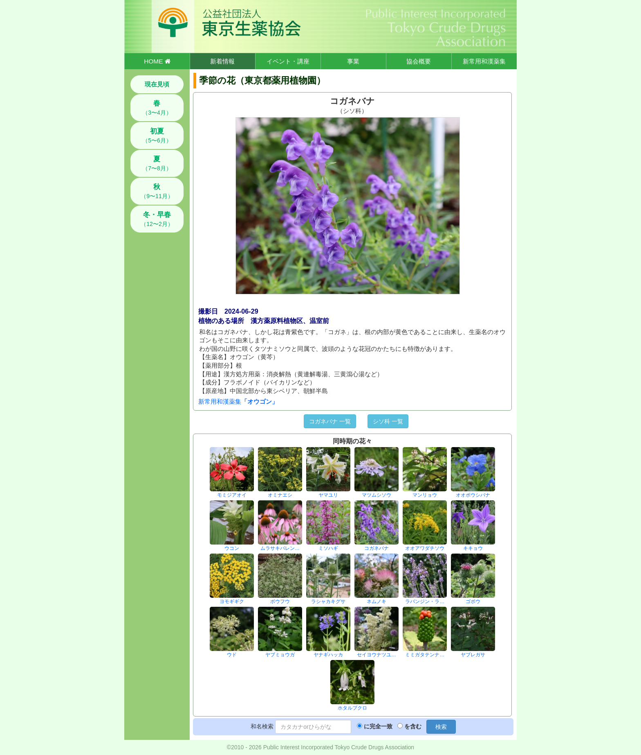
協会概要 (418, 61)
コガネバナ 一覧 (330, 421)
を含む (412, 726)
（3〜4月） (157, 107)
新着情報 (222, 61)
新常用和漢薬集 (484, 61)
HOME (157, 61)
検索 (441, 726)
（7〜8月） (157, 163)
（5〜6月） (157, 135)
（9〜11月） (157, 191)
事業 (353, 61)
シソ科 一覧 (388, 421)
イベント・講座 (288, 61)
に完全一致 (378, 726)
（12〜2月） (157, 219)
